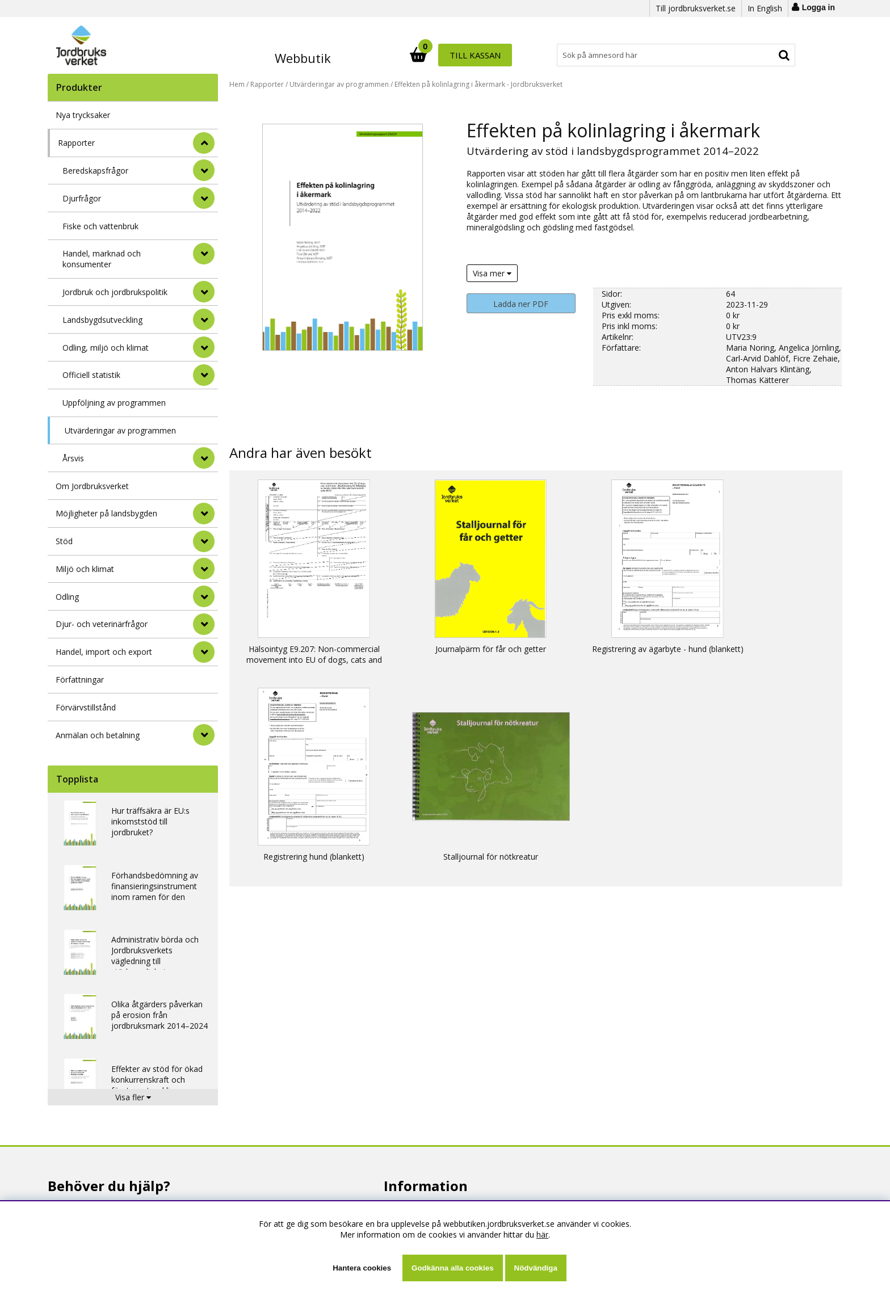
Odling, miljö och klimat (105, 347)
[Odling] (203, 596)
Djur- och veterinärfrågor (102, 624)
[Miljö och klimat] (203, 568)
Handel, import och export (104, 651)
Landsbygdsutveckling (102, 319)
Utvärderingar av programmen (120, 430)
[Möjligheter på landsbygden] (203, 513)
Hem (237, 84)
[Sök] (495, 55)
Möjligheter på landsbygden (106, 513)
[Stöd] (203, 541)
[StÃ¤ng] (203, 143)
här (542, 1234)
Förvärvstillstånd (86, 707)
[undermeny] (203, 170)
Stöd (64, 541)
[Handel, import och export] (203, 652)
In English (765, 8)
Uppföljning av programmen (114, 402)
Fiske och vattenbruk (100, 226)
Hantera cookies (362, 1268)
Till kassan (758, 55)
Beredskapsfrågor (95, 170)
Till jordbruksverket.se (696, 8)
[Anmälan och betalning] (203, 734)
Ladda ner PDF (520, 303)
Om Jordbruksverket (92, 486)
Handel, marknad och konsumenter (101, 259)
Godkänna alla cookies (452, 1268)
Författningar (80, 679)
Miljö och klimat (85, 568)
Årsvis (73, 458)
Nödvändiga (535, 1268)
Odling (67, 596)
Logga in (818, 7)
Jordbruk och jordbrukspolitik (114, 292)
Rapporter (76, 142)
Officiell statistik (91, 374)
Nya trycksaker (83, 115)
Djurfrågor (81, 198)
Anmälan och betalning (98, 735)
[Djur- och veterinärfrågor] (203, 624)
